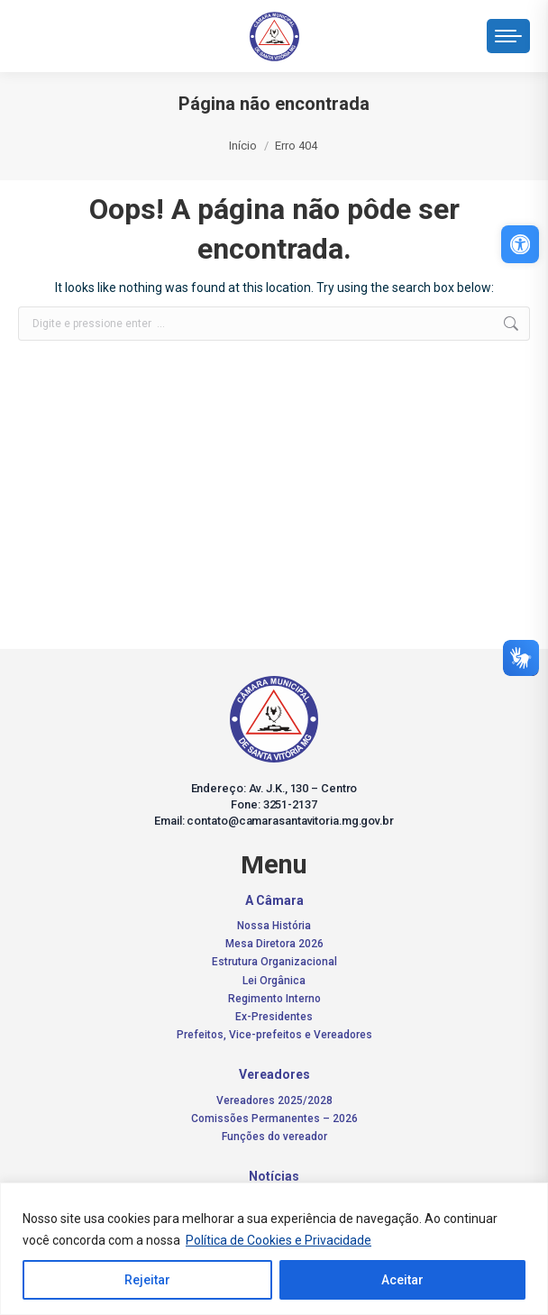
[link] (520, 244)
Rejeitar (147, 1280)
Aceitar (402, 1280)
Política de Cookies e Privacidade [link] (278, 1240)
